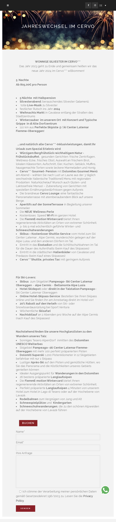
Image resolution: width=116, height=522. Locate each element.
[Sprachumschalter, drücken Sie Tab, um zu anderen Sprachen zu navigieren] (103, 5)
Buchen (28, 423)
